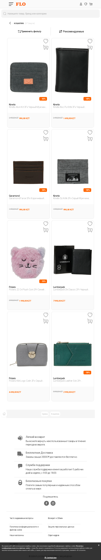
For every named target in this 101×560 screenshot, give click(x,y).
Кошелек (55, 414)
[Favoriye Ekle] (45, 41)
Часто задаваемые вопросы (21, 518)
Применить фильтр (29, 31)
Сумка (45, 414)
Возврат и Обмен (55, 518)
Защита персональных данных (61, 527)
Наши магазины (17, 535)
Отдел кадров (53, 535)
